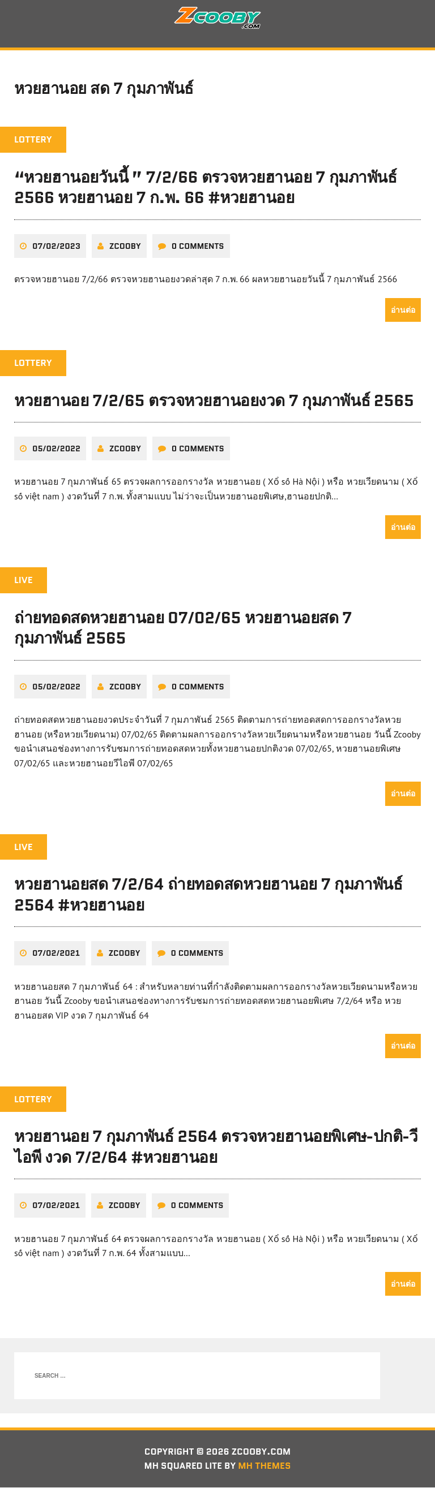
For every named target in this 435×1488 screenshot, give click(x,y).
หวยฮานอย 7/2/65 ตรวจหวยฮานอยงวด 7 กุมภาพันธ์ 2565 (214, 401)
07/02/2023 (56, 246)
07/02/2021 (56, 954)
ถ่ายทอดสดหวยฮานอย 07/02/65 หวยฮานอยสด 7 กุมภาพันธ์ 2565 (183, 628)
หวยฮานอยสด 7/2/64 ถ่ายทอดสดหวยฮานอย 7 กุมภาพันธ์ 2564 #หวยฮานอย (208, 895)
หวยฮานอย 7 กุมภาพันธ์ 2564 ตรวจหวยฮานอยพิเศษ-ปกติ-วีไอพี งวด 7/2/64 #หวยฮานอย (216, 1147)
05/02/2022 (56, 449)
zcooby (125, 246)
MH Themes (265, 1466)
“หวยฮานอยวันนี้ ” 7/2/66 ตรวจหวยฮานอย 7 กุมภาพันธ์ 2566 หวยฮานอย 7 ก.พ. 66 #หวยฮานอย (205, 188)
